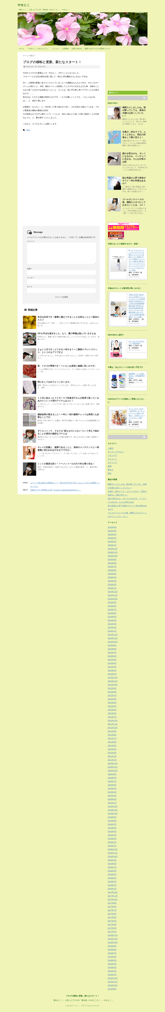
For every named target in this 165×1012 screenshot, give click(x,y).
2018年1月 (112, 889)
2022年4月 (112, 706)
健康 (109, 466)
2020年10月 (113, 771)
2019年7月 (112, 824)
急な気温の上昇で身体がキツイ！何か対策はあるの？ (134, 181)
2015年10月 (113, 985)
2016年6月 (112, 957)
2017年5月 (112, 917)
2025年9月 (112, 559)
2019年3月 (112, 839)
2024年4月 (112, 620)
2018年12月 (113, 849)
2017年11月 (113, 896)
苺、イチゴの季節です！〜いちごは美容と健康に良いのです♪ (67, 366)
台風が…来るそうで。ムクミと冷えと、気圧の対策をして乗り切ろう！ (134, 135)
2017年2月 (112, 928)
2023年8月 (112, 649)
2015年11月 (113, 982)
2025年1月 (112, 588)
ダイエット (112, 459)
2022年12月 (113, 678)
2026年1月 (112, 545)
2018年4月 (112, 878)
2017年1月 (112, 932)
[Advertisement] (43, 153)
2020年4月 (112, 792)
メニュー (55, 49)
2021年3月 (112, 753)
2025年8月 (112, 563)
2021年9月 (112, 731)
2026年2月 (112, 542)
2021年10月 (113, 728)
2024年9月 (112, 602)
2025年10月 (113, 556)
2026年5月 (112, 531)
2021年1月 (112, 760)
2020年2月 (112, 799)
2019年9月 (112, 817)
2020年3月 (112, 796)
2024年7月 (112, 610)
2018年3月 (112, 882)
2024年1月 (112, 631)
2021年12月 (113, 720)
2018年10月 (113, 856)
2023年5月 (112, 660)
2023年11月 (113, 638)
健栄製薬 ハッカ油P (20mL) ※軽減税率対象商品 (137, 376)
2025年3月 (112, 581)
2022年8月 (112, 692)
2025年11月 (113, 552)
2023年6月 (112, 656)
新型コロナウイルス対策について (98, 49)
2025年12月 (113, 549)
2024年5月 (112, 617)
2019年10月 (113, 814)
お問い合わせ (77, 49)
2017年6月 (112, 914)
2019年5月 (112, 831)
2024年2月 (112, 627)
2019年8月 (112, 821)
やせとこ (24, 5)
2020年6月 (112, 785)
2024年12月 (113, 592)
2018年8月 (112, 864)
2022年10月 (113, 685)
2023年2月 (112, 670)
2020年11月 (113, 767)
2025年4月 (112, 577)
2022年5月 (112, 703)
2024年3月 (112, 624)
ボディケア (112, 463)
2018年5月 (112, 874)
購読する (114, 92)
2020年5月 (112, 788)
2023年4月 (112, 663)
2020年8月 (112, 778)
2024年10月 (113, 599)
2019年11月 (113, 810)
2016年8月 (112, 950)
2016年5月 (112, 960)
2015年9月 (112, 989)
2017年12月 (113, 892)
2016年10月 (113, 942)
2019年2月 (112, 842)
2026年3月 (112, 538)
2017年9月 (112, 903)
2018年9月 (112, 860)
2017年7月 (112, 910)
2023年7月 (112, 652)
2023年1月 (112, 674)
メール (30, 278)
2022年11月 (113, 681)
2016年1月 (112, 975)
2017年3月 (112, 924)
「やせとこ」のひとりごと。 (38, 49)
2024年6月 (112, 613)
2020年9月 (112, 774)
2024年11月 (113, 595)
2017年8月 (112, 907)
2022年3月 (112, 710)
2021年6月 (112, 742)
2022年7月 (112, 695)
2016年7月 (112, 953)
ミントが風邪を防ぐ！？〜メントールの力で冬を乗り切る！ (66, 464)
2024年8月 (112, 606)
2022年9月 (112, 688)
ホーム (21, 49)
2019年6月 (112, 828)
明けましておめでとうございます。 (54, 382)
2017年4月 (112, 921)
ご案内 (110, 448)
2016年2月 (112, 971)
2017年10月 (113, 899)
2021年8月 (112, 735)
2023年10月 (113, 642)
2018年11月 (113, 853)
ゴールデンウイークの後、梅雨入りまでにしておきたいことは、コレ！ (134, 202)
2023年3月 (112, 667)
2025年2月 (112, 584)
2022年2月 (112, 713)
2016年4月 (112, 964)
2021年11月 (113, 724)
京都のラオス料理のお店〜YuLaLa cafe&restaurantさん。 (55, 490)
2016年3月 (112, 967)
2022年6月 (112, 699)
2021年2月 (112, 756)
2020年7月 (112, 781)
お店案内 (65, 49)
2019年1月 (112, 846)
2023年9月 (112, 645)
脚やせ (110, 470)
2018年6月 (112, 871)
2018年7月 (112, 867)
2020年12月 (113, 763)
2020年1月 (112, 803)
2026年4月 (112, 534)
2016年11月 (113, 939)
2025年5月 (112, 574)
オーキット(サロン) (116, 452)
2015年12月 (113, 978)
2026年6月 (112, 527)
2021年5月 (112, 746)
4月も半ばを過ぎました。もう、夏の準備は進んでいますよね (67, 333)
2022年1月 (112, 717)
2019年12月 (113, 806)
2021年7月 (112, 738)
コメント (30, 241)
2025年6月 (112, 570)
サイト (30, 287)
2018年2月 (112, 885)
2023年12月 (113, 635)
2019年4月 (112, 835)
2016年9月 (112, 946)
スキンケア (112, 455)
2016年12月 (113, 935)
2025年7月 (112, 567)
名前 (29, 269)
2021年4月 (112, 749)
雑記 (28, 130)
